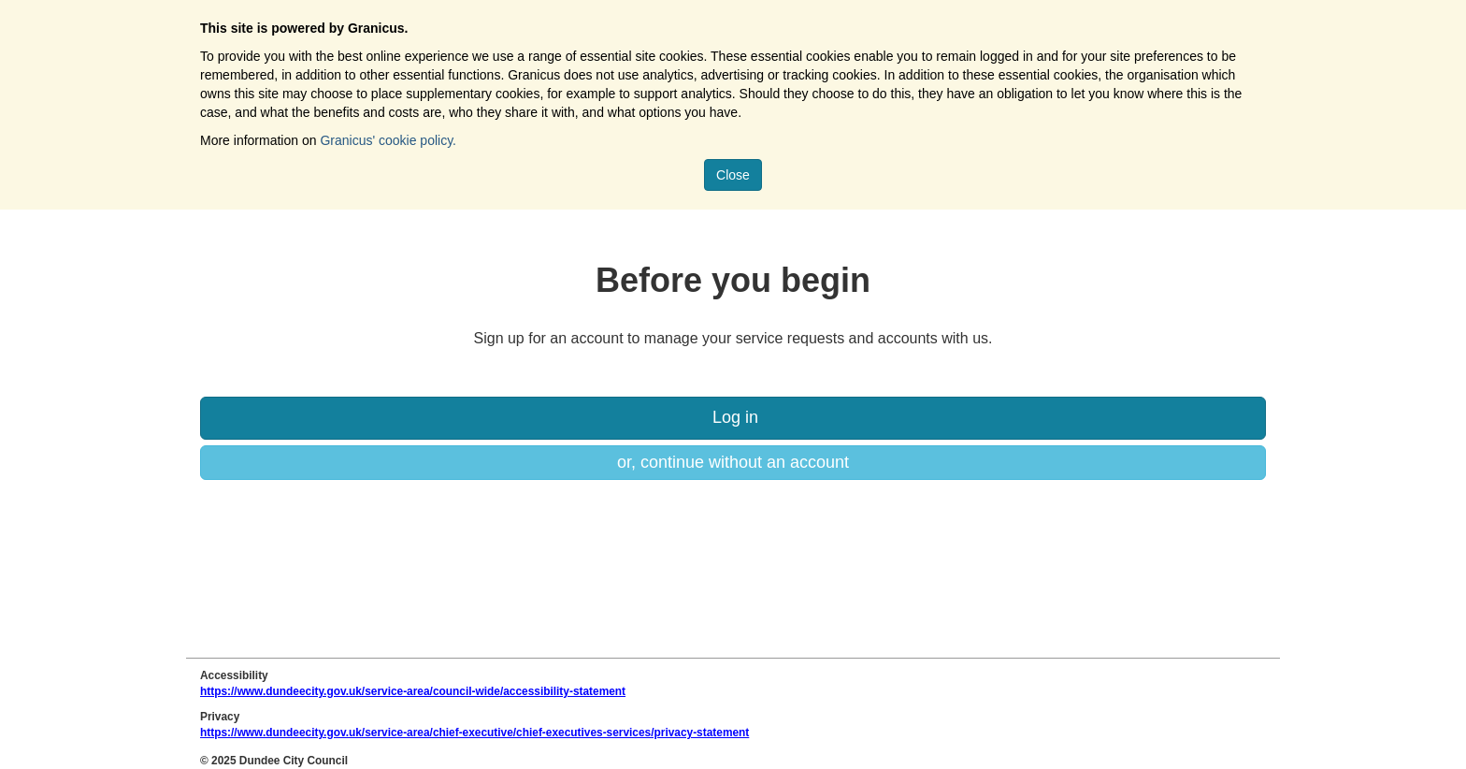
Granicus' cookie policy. (388, 140)
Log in (733, 417)
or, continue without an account (733, 462)
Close (733, 174)
